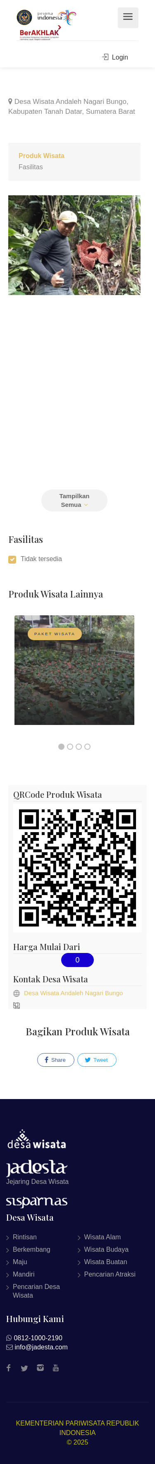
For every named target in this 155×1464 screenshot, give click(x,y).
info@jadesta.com (40, 1347)
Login (115, 57)
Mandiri (23, 1274)
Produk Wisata (41, 155)
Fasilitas (31, 166)
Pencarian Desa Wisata (36, 1291)
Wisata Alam (102, 1237)
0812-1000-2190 (38, 1338)
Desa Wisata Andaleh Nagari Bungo (73, 992)
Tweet (96, 1060)
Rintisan (25, 1237)
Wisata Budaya (106, 1249)
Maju (20, 1261)
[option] (74, 676)
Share (55, 1060)
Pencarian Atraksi (110, 1274)
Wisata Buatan (105, 1261)
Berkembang (31, 1249)
